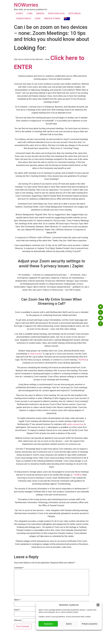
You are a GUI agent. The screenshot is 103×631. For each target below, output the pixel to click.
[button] (98, 605)
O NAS (29, 13)
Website (17, 620)
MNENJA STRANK (52, 18)
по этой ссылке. (34, 354)
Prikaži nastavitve (89, 624)
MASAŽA (40, 13)
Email (17, 610)
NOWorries (26, 5)
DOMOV (19, 13)
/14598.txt (77, 475)
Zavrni (69, 624)
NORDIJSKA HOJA (56, 13)
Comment (19, 568)
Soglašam (48, 624)
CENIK (37, 18)
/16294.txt (81, 360)
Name (17, 600)
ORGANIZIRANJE (23, 18)
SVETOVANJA (74, 13)
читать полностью (75, 424)
